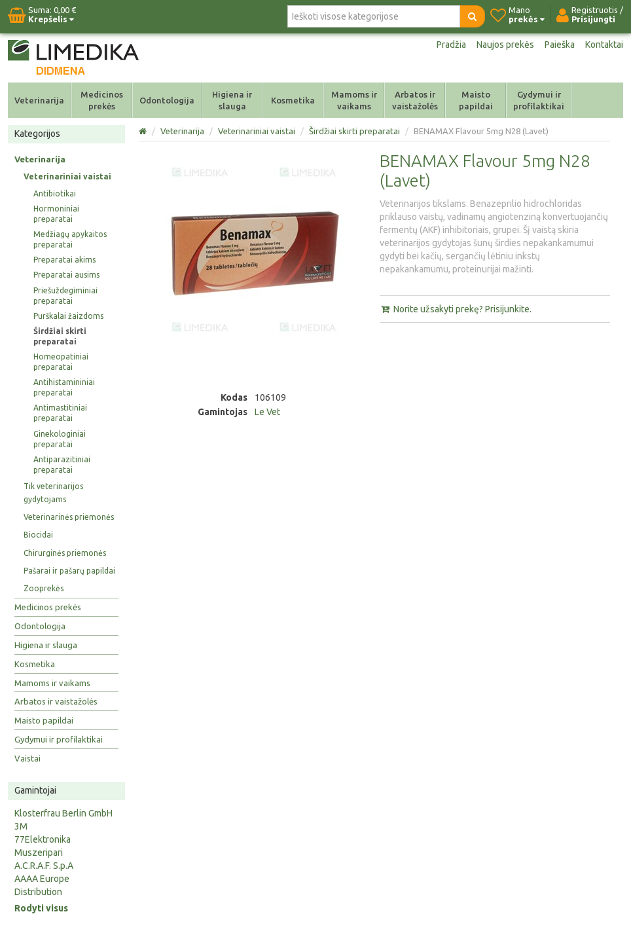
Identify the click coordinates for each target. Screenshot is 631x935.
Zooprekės (43, 588)
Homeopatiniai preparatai (60, 361)
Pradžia (451, 44)
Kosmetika (293, 100)
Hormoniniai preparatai (56, 213)
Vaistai (27, 758)
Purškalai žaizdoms (68, 316)
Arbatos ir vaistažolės (415, 100)
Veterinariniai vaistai (67, 176)
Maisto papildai (476, 100)
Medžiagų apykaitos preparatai (70, 239)
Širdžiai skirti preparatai (59, 336)
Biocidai (38, 534)
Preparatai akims (64, 259)
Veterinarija (39, 100)
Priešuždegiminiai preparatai (65, 295)
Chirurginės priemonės (65, 553)
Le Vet (267, 412)
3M (20, 826)
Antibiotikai (54, 193)
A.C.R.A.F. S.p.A (43, 865)
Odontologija (166, 100)
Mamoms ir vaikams (354, 100)
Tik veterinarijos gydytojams (53, 493)
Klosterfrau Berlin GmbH (63, 813)
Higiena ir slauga (232, 100)
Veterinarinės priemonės (69, 517)
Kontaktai (604, 44)
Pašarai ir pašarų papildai (69, 570)
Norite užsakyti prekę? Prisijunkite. (456, 309)
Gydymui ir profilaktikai (538, 100)
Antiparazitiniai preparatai (61, 464)
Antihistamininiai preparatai (64, 387)
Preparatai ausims (66, 274)
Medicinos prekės (102, 100)
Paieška (560, 44)
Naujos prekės (505, 44)
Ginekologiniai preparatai (59, 439)
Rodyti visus (41, 908)
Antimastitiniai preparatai (60, 412)
